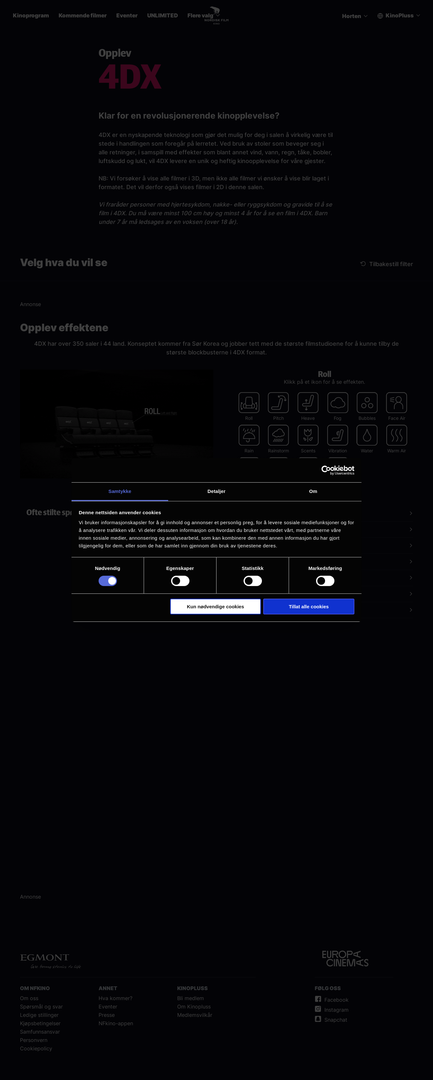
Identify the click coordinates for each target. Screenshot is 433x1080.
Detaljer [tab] (216, 491)
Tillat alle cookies (309, 606)
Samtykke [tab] (120, 491)
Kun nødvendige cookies (215, 606)
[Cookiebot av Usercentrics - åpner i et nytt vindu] (326, 470)
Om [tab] (313, 491)
